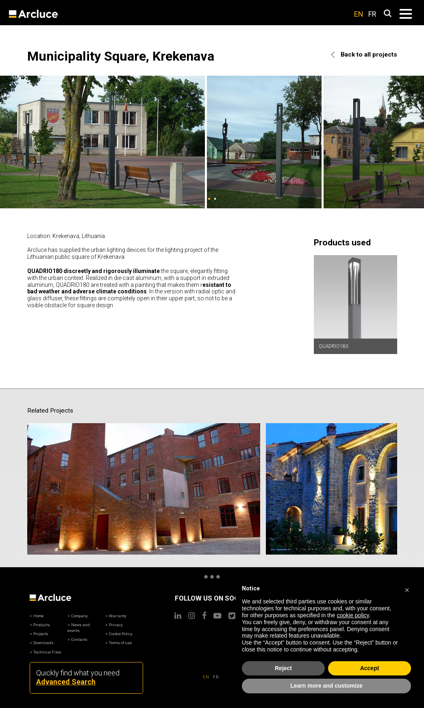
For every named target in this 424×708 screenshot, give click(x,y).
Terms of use (120, 614)
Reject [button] (283, 668)
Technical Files (47, 623)
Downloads (43, 614)
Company (79, 587)
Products (41, 596)
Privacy (116, 596)
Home (38, 587)
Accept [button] (369, 668)
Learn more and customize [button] (326, 685)
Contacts (79, 610)
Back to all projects (364, 54)
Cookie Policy (121, 605)
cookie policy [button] (353, 615)
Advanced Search (66, 653)
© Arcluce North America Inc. (212, 697)
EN (358, 14)
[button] (406, 588)
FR (372, 14)
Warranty (117, 587)
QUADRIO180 (333, 346)
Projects (40, 605)
